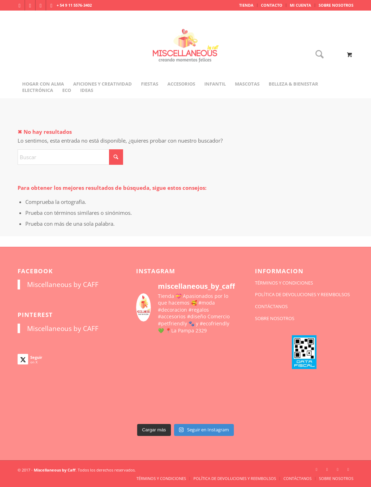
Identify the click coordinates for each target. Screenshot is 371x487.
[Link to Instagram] (19, 5)
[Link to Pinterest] (51, 5)
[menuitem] (246, 5)
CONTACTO (271, 5)
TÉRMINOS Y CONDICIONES (284, 283)
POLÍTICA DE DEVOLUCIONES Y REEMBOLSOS (302, 294)
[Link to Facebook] (30, 5)
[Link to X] (41, 5)
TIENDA (246, 5)
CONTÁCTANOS (271, 306)
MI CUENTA (300, 5)
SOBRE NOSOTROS (336, 5)
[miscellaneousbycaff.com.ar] (185, 54)
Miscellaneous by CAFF (62, 284)
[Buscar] (317, 54)
